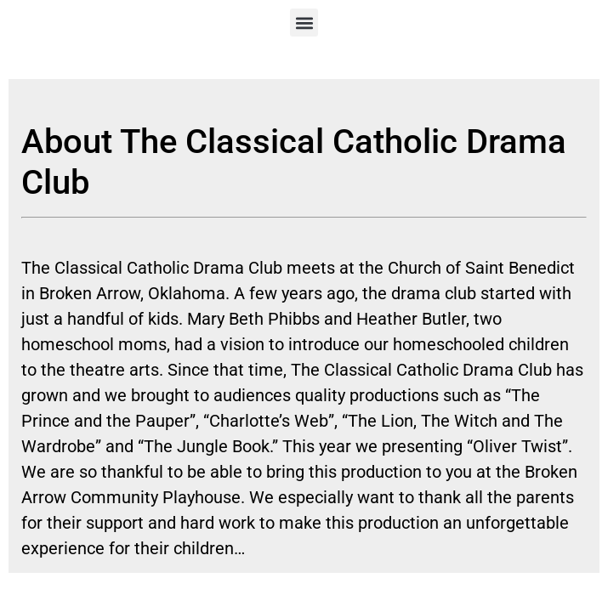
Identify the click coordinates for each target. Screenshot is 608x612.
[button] (304, 22)
